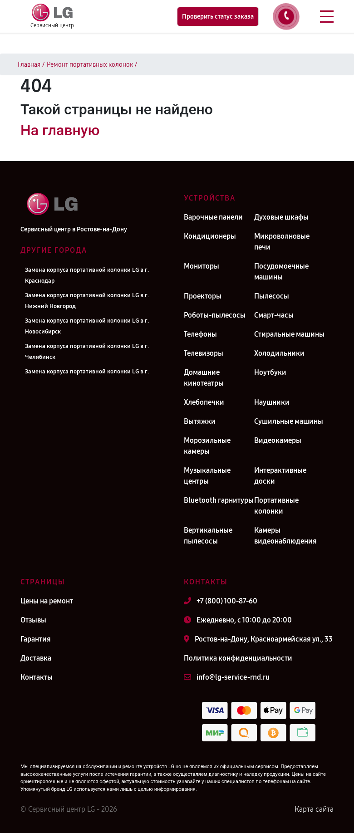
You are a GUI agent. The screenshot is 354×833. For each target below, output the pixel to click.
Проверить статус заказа (218, 16)
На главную (59, 130)
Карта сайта (314, 809)
